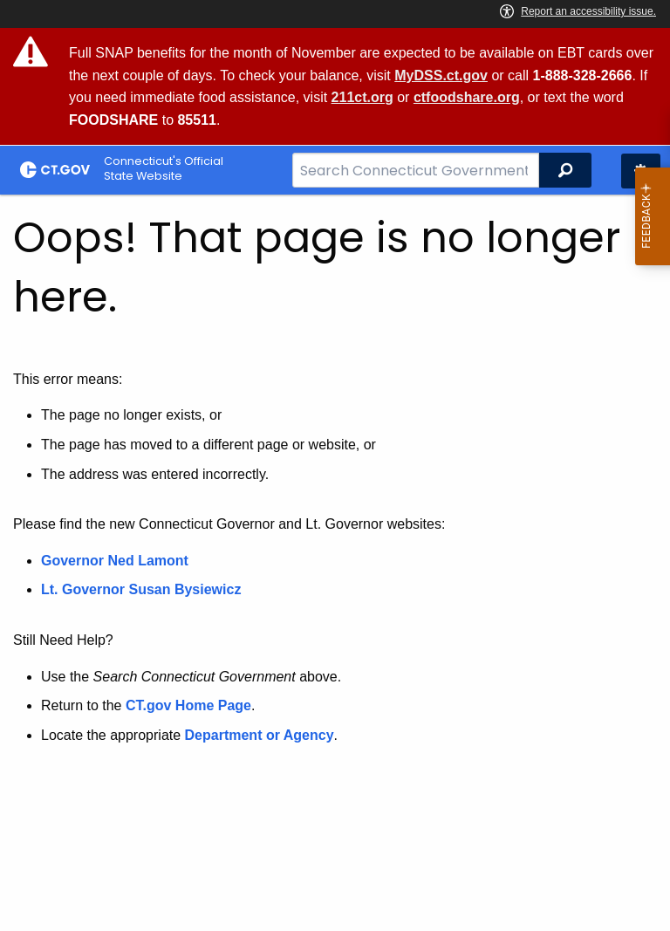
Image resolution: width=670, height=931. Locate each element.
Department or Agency (259, 735)
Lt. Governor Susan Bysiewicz (143, 589)
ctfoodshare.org (467, 97)
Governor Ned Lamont (114, 560)
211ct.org (362, 97)
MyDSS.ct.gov (441, 75)
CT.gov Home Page (188, 705)
